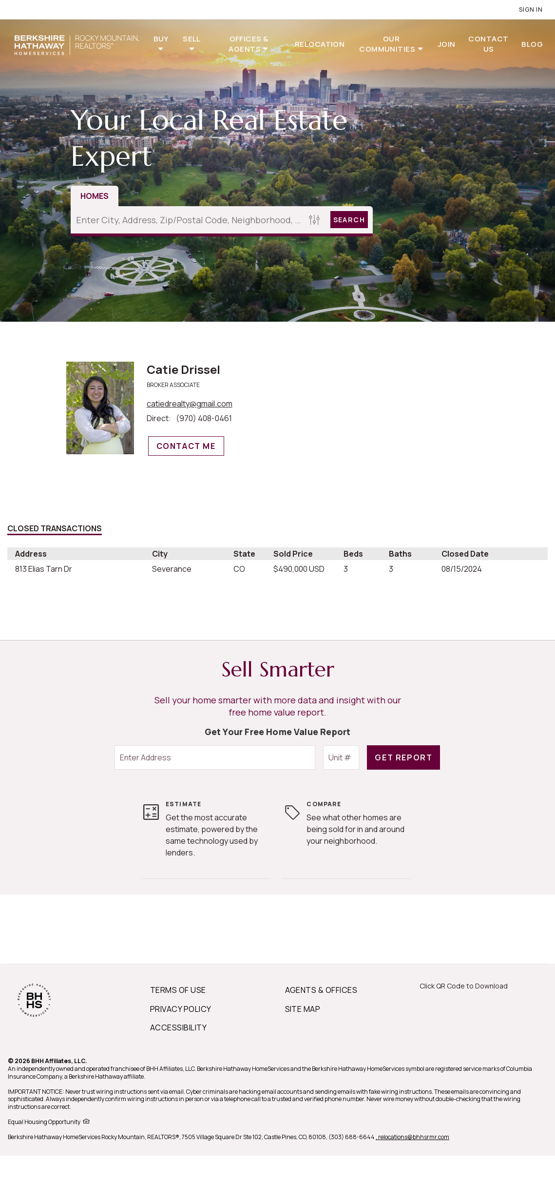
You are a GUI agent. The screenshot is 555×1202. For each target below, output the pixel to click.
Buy (161, 39)
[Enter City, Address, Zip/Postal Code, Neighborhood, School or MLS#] (188, 220)
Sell (192, 39)
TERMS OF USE (178, 990)
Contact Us (488, 44)
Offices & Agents (248, 44)
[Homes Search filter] (314, 219)
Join (447, 44)
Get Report (403, 757)
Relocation (320, 44)
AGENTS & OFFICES (321, 990)
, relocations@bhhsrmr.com (412, 1137)
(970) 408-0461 (204, 418)
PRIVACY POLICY (180, 1009)
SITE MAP (303, 1009)
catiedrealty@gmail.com (189, 403)
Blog (532, 44)
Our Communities (388, 44)
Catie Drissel (183, 369)
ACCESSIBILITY (178, 1027)
